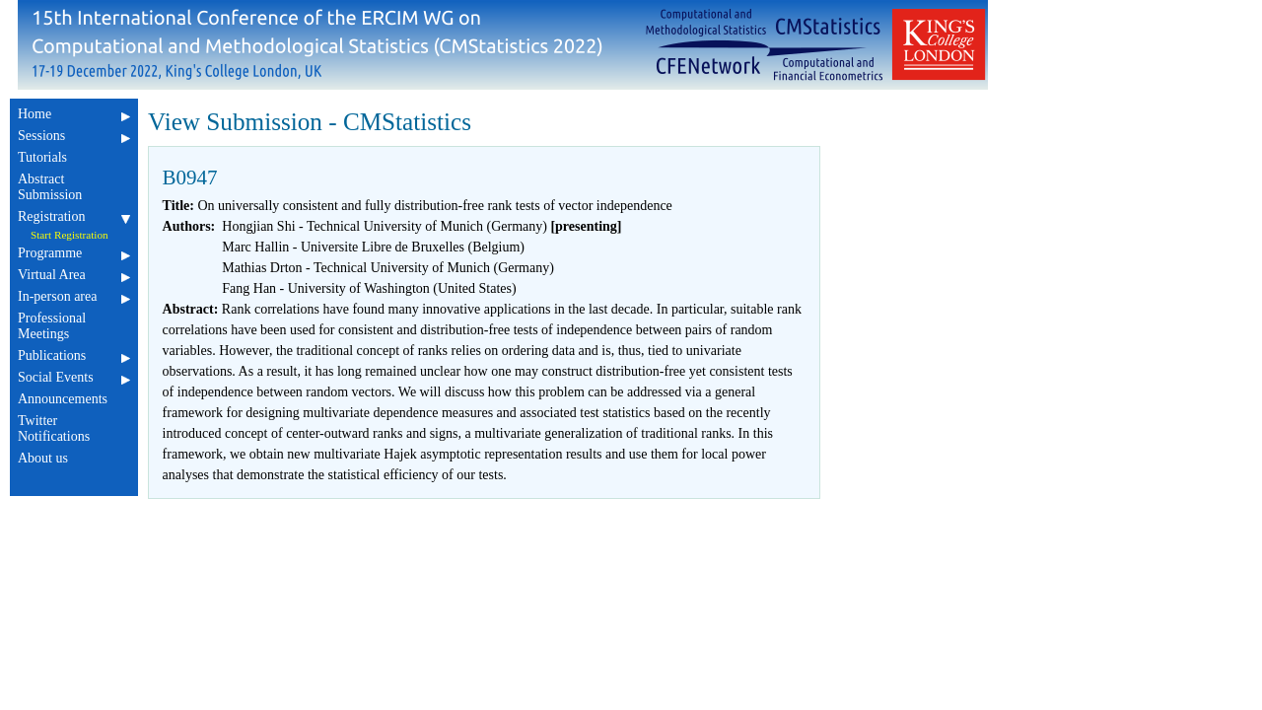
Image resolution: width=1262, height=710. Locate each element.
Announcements (74, 398)
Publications (74, 355)
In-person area (74, 296)
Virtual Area (74, 274)
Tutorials (74, 157)
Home (74, 113)
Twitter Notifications (74, 428)
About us (74, 458)
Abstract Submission (74, 187)
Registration (74, 216)
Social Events (74, 377)
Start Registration (69, 235)
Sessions (74, 135)
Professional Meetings (74, 326)
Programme (74, 253)
